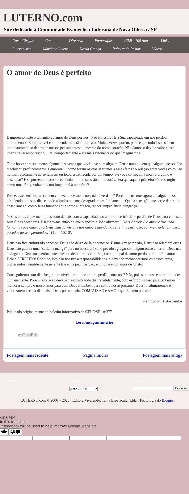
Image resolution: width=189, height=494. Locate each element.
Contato (51, 41)
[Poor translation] (15, 431)
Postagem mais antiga (162, 355)
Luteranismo (22, 49)
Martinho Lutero (55, 49)
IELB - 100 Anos (136, 41)
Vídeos (157, 49)
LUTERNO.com (43, 17)
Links (165, 41)
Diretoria (76, 41)
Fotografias (104, 41)
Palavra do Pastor (126, 49)
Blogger (168, 400)
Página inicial (95, 355)
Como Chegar (23, 41)
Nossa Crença (90, 49)
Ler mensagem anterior (95, 322)
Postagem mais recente (27, 355)
